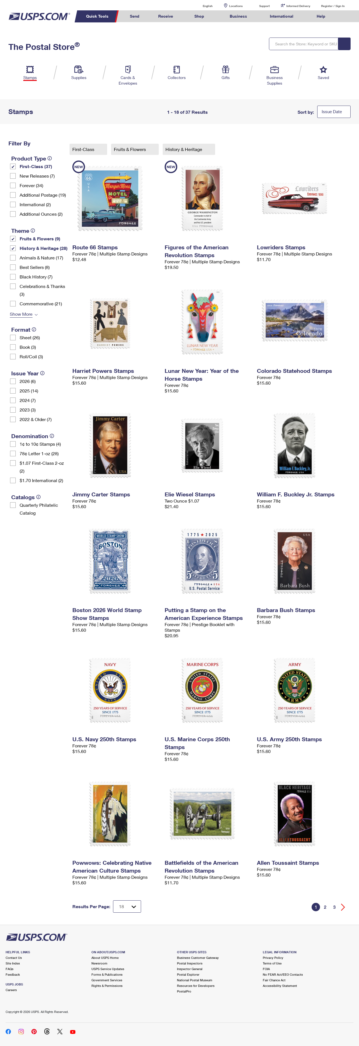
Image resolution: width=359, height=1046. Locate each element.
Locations (236, 6)
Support (264, 6)
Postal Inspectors (189, 963)
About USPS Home (105, 957)
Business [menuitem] (238, 16)
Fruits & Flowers (130, 149)
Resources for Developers (196, 985)
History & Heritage (184, 149)
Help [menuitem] (321, 16)
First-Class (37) (36, 166)
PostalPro (184, 991)
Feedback (13, 974)
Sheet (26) (30, 337)
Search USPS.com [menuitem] (345, 16)
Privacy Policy (273, 957)
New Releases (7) (37, 175)
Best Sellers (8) (35, 267)
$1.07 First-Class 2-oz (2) (42, 466)
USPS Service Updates (107, 969)
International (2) (35, 204)
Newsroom (99, 963)
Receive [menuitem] (165, 16)
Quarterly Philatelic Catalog (39, 508)
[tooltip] (49, 158)
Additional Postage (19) (43, 194)
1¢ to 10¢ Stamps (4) (40, 444)
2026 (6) (28, 381)
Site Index (13, 963)
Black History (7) (36, 276)
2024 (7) (28, 400)
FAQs (9, 969)
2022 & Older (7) (36, 419)
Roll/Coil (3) (31, 356)
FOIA (266, 969)
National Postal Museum (194, 980)
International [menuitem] (281, 16)
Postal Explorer (188, 974)
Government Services (106, 980)
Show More (21, 314)
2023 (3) (28, 409)
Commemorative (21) (41, 303)
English (202, 6)
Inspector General (189, 969)
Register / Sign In (333, 6)
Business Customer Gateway (198, 957)
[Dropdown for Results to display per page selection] (127, 906)
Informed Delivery (298, 6)
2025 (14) (29, 390)
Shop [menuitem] (199, 16)
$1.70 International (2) (41, 480)
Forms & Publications (107, 974)
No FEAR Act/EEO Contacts (283, 974)
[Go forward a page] (343, 907)
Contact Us (14, 957)
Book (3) (28, 347)
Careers (11, 990)
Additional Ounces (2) (41, 214)
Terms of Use (272, 963)
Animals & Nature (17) (41, 257)
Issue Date (332, 111)
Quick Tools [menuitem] (97, 16)
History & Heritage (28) (44, 248)
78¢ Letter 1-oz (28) (39, 453)
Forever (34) (31, 185)
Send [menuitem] (134, 16)
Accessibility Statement (280, 985)
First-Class (83, 149)
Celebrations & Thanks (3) (42, 290)
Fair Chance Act (274, 980)
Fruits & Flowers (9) (40, 238)
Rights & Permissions (107, 985)
